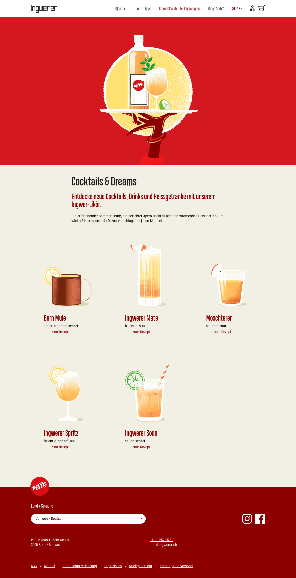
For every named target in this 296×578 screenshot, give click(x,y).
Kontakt (218, 8)
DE (234, 8)
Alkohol (49, 566)
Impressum (113, 566)
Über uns (157, 8)
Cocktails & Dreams (188, 8)
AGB (34, 566)
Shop (138, 8)
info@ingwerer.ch (163, 545)
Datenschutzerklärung (79, 566)
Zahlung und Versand (176, 566)
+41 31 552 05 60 (161, 540)
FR (241, 8)
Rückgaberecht (140, 566)
